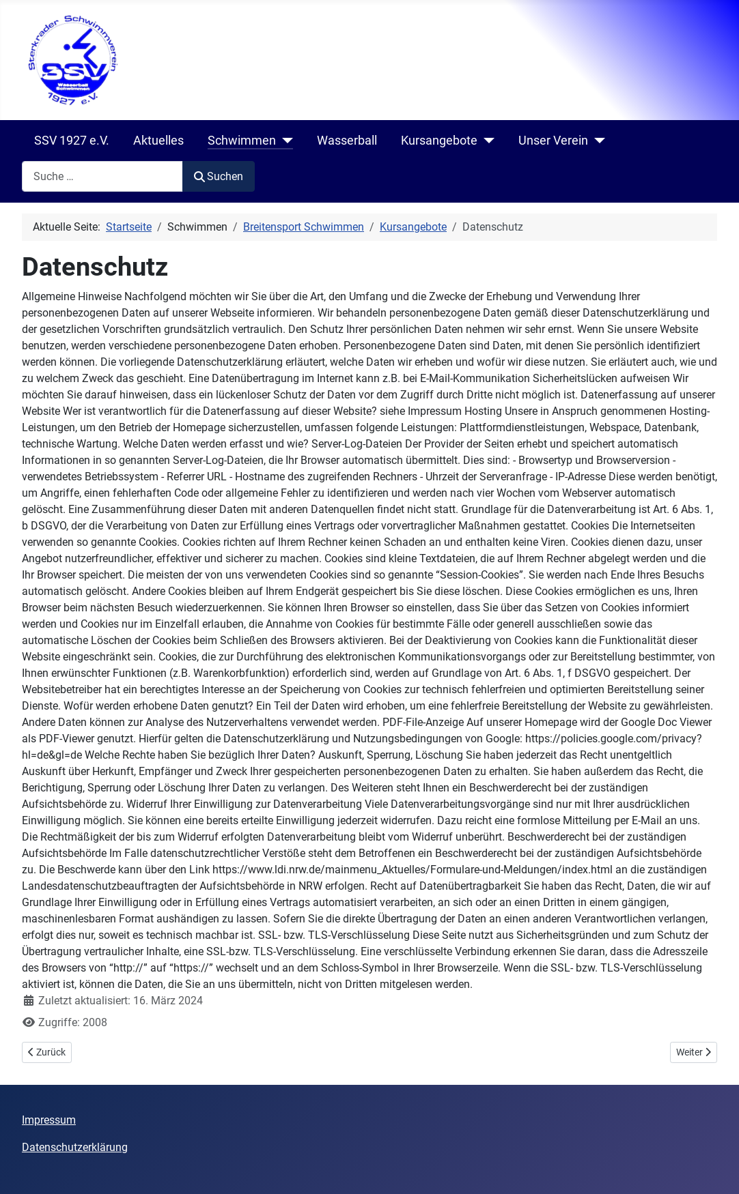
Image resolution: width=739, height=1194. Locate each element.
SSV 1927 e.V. (71, 140)
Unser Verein (553, 140)
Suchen (218, 176)
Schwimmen (242, 140)
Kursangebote (439, 140)
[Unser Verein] (596, 140)
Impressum (49, 1119)
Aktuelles (158, 140)
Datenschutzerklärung (75, 1147)
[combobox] (102, 176)
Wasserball (347, 140)
